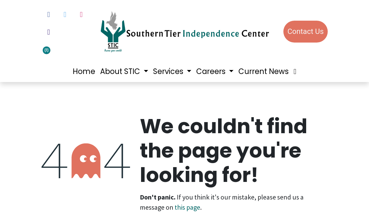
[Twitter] (65, 14)
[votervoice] (62, 50)
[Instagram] (81, 14)
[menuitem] (84, 72)
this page (187, 207)
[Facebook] (48, 14)
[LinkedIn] (48, 32)
